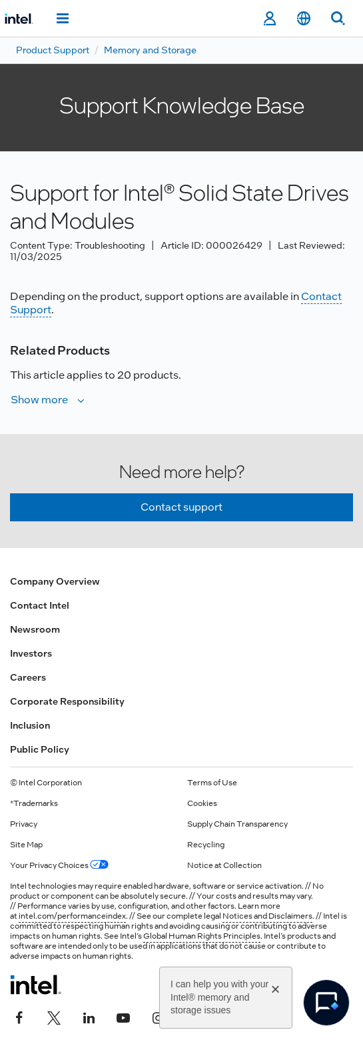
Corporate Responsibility (67, 701)
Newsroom (35, 629)
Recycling (205, 844)
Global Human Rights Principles (201, 936)
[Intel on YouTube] (123, 1016)
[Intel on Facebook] (19, 1016)
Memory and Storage (150, 50)
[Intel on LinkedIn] (88, 1016)
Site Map (26, 844)
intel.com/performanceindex (72, 916)
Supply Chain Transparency (237, 824)
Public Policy (39, 749)
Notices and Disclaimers (267, 916)
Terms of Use (212, 782)
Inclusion (30, 725)
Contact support (181, 507)
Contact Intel (39, 605)
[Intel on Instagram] (158, 1016)
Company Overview (55, 581)
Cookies (202, 803)
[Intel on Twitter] (54, 1016)
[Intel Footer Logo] (35, 985)
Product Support (52, 50)
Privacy (23, 824)
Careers (28, 677)
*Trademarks (34, 803)
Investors (31, 653)
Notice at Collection (224, 865)
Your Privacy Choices (59, 865)
